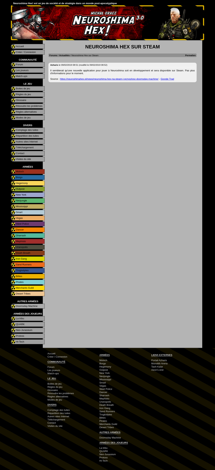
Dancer (20, 229)
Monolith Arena (159, 363)
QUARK (20, 324)
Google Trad (167, 79)
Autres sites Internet (27, 141)
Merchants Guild (25, 287)
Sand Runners (24, 264)
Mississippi (22, 206)
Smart (19, 212)
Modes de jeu (23, 117)
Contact (20, 153)
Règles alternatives (26, 111)
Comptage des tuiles (27, 130)
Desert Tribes (23, 293)
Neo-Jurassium (24, 330)
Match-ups (21, 76)
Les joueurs (22, 70)
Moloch (20, 171)
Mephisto (21, 241)
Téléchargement (25, 147)
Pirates (19, 282)
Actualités (64, 55)
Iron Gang (21, 258)
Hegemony (22, 183)
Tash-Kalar (157, 366)
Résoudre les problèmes (29, 106)
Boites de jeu (23, 88)
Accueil (20, 46)
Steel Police (22, 223)
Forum (19, 64)
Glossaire (21, 100)
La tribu (20, 318)
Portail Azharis (159, 360)
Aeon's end (157, 369)
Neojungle (21, 200)
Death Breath (23, 253)
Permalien (190, 55)
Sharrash (21, 235)
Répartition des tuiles (27, 135)
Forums (53, 55)
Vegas (19, 218)
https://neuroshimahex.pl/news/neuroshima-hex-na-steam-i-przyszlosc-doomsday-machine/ (109, 79)
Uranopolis (22, 247)
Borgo (19, 177)
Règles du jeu (23, 94)
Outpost (20, 189)
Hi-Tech (20, 341)
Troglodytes (22, 270)
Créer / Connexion (26, 52)
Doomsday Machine (27, 306)
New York (21, 194)
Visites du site (23, 159)
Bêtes (19, 276)
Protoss (20, 335)
